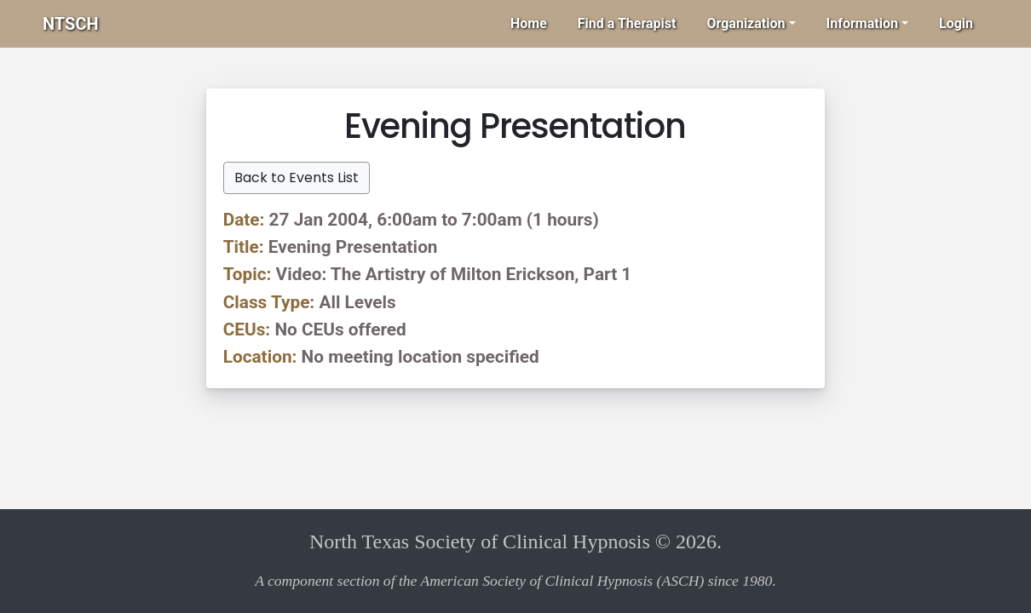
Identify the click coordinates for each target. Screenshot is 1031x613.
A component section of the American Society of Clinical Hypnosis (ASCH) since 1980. (515, 580)
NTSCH (71, 24)
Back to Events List (296, 177)
